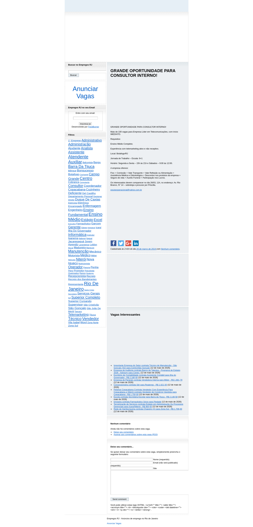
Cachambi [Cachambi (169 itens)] (84, 174)
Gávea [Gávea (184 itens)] (84, 228)
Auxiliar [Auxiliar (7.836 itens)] (75, 161)
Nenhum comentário (170, 249)
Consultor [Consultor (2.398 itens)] (75, 186)
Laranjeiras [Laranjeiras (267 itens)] (84, 244)
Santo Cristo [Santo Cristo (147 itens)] (89, 290)
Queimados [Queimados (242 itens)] (73, 273)
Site (134, 468)
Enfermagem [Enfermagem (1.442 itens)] (92, 206)
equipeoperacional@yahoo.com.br (126, 190)
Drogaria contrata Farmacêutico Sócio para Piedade (137, 401)
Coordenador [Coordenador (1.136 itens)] (92, 185)
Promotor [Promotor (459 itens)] (79, 270)
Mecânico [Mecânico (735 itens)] (95, 251)
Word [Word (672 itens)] (83, 322)
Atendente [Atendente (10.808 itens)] (78, 156)
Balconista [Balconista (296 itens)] (88, 162)
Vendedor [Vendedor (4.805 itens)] (90, 318)
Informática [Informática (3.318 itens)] (77, 234)
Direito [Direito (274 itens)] (71, 200)
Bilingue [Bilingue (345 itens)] (72, 170)
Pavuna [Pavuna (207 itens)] (86, 267)
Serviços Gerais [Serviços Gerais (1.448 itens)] (88, 293)
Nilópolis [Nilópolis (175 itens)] (72, 260)
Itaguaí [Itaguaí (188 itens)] (89, 238)
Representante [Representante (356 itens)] (76, 284)
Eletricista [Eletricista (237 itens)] (72, 203)
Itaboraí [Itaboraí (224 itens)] (82, 238)
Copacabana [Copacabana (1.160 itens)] (77, 189)
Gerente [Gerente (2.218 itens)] (74, 227)
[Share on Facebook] (113, 243)
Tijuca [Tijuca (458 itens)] (92, 314)
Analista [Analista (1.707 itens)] (87, 148)
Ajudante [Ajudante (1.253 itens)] (74, 148)
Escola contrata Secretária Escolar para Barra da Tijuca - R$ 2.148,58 (146, 397)
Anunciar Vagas (85, 92)
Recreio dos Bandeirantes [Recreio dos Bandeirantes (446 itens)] (82, 279)
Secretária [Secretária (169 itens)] (72, 294)
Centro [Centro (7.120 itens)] (86, 178)
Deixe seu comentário (124, 432)
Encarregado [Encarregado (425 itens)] (75, 206)
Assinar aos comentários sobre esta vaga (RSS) (136, 434)
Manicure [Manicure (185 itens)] (90, 248)
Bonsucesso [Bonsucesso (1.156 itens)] (85, 170)
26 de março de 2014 (146, 249)
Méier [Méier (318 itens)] (94, 255)
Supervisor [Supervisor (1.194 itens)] (75, 304)
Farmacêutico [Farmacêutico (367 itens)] (83, 223)
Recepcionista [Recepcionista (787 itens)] (77, 276)
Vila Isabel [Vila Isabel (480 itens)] (74, 322)
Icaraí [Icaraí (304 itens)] (98, 227)
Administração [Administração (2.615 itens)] (79, 144)
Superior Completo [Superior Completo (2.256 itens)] (85, 297)
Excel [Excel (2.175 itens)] (98, 220)
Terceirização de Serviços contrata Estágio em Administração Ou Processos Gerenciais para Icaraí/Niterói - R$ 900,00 (148, 405)
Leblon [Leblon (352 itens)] (93, 244)
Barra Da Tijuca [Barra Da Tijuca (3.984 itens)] (81, 166)
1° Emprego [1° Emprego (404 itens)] (74, 140)
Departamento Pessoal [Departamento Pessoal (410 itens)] (80, 196)
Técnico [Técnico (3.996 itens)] (75, 319)
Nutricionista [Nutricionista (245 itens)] (84, 263)
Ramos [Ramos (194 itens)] (83, 273)
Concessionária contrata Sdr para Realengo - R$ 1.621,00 (140, 385)
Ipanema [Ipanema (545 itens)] (73, 238)
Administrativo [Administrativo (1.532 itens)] (91, 140)
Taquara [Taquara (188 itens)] (78, 311)
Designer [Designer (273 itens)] (97, 196)
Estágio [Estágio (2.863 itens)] (87, 220)
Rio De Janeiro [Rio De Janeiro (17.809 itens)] (83, 286)
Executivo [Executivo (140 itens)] (72, 224)
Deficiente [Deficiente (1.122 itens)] (75, 193)
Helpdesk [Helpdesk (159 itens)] (91, 228)
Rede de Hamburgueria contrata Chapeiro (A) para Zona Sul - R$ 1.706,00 (148, 409)
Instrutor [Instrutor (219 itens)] (90, 235)
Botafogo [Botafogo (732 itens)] (73, 174)
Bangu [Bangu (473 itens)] (97, 162)
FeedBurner (93, 127)
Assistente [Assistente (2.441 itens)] (76, 152)
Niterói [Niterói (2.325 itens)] (81, 259)
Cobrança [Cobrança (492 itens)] (73, 182)
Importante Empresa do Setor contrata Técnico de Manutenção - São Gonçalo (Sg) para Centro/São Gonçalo (145, 366)
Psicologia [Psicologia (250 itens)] (89, 270)
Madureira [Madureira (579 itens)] (80, 247)
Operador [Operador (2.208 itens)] (75, 267)
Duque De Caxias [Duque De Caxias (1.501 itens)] (87, 199)
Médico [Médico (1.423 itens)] (85, 255)
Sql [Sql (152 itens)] (69, 298)
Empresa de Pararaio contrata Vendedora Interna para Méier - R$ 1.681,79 (148, 380)
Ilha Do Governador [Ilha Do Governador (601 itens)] (79, 230)
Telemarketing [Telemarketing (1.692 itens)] (78, 314)
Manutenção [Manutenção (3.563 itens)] (78, 251)
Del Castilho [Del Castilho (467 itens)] (89, 193)
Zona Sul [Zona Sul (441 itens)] (73, 325)
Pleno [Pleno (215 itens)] (70, 271)
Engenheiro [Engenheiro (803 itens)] (75, 210)
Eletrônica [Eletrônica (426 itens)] (83, 202)
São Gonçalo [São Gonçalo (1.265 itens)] (77, 308)
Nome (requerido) (140, 459)
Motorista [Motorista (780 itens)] (74, 255)
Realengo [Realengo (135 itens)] (90, 273)
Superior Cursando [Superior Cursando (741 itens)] (80, 301)
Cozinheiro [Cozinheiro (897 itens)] (93, 189)
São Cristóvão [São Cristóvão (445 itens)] (91, 304)
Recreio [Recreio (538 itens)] (90, 276)
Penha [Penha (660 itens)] (95, 267)
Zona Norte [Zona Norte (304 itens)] (92, 322)
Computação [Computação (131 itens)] (84, 182)
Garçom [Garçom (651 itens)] (96, 223)
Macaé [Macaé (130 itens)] (70, 248)
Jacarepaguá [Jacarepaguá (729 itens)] (76, 241)
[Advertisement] (126, 36)
